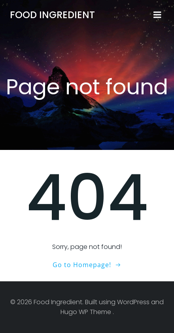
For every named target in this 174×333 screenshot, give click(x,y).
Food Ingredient (52, 14)
